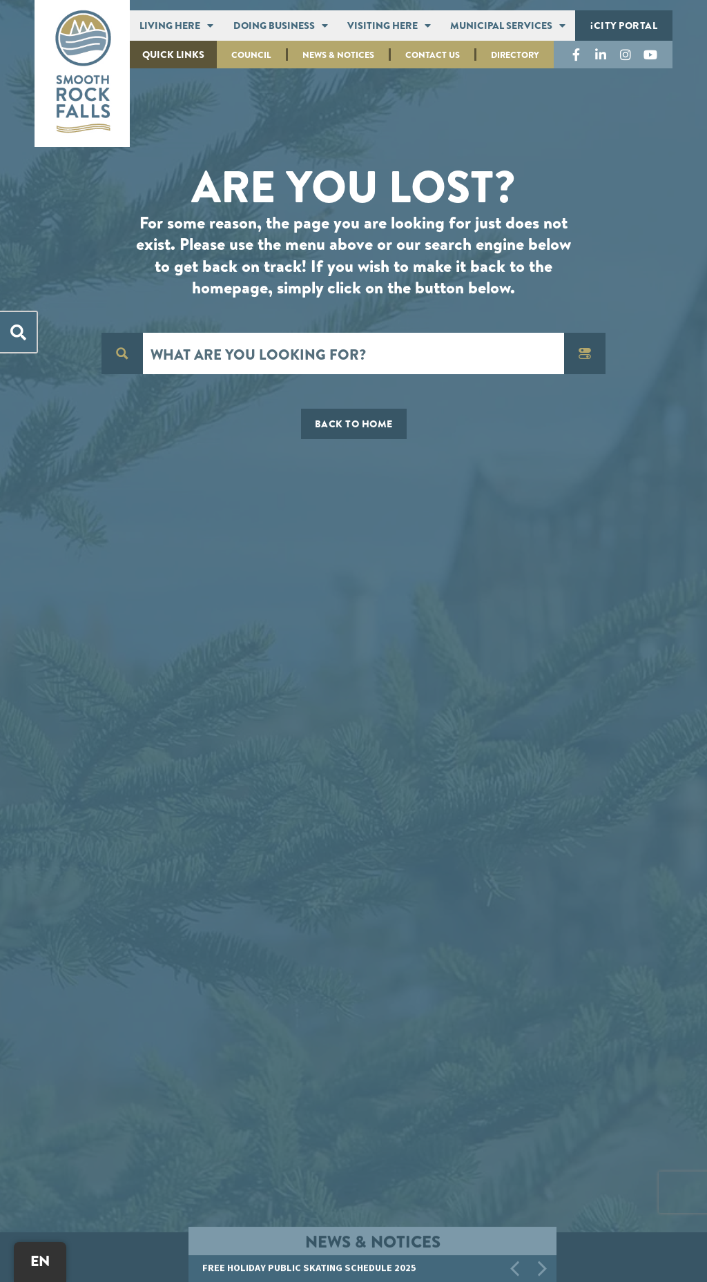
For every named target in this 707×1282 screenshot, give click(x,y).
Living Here (176, 25)
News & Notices (338, 54)
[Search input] (354, 353)
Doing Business (280, 25)
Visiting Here (389, 25)
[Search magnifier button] (122, 353)
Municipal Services (507, 25)
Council (251, 54)
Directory (515, 54)
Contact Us (432, 54)
